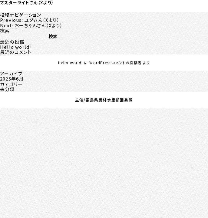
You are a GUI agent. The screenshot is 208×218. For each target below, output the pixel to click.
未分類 (7, 89)
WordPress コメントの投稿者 (115, 62)
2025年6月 (12, 78)
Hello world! (15, 47)
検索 (5, 30)
